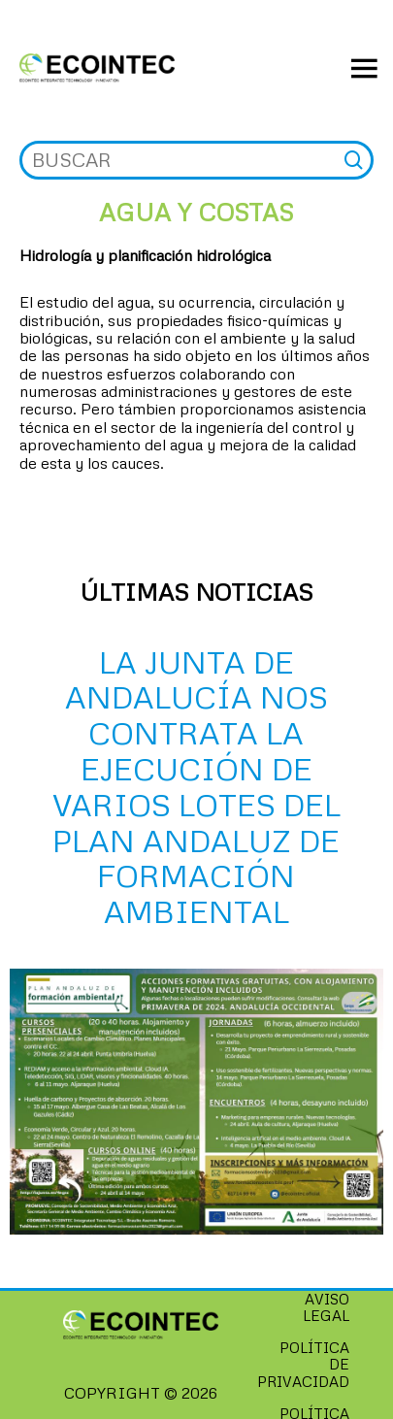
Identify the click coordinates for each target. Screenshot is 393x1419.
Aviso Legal (326, 1307)
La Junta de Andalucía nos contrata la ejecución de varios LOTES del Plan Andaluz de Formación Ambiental (196, 787)
